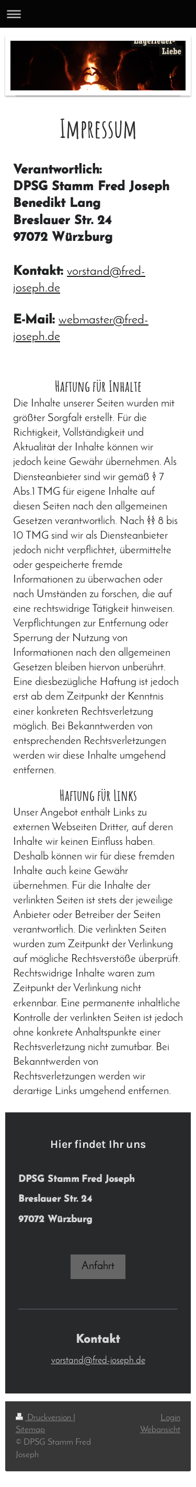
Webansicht (160, 1429)
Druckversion (44, 1417)
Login (170, 1417)
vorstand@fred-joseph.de (98, 1361)
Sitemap (30, 1429)
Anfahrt (98, 1266)
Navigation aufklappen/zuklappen (98, 14)
